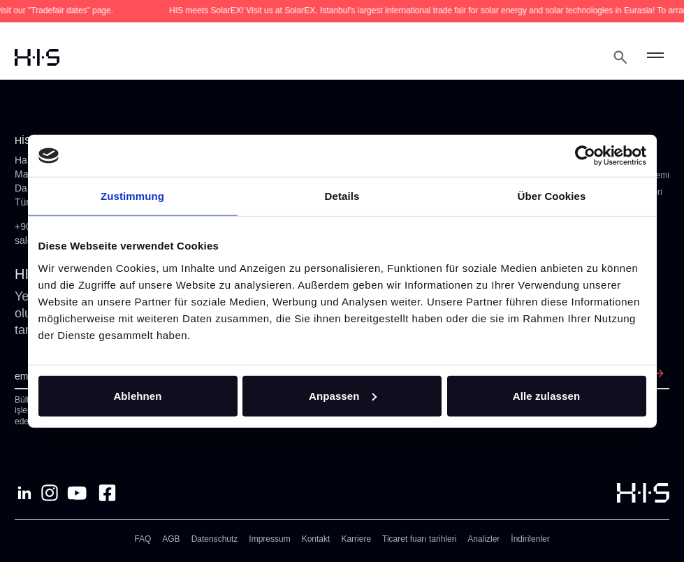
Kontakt (316, 539)
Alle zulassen (546, 395)
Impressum (269, 539)
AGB (171, 539)
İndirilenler (530, 539)
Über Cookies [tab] (552, 196)
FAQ (142, 539)
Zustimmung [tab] (132, 196)
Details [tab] (342, 196)
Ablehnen (137, 395)
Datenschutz (214, 539)
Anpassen (343, 395)
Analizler (483, 539)
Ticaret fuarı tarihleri (419, 539)
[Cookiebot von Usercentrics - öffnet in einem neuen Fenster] (585, 155)
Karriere (356, 539)
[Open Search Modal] (620, 57)
